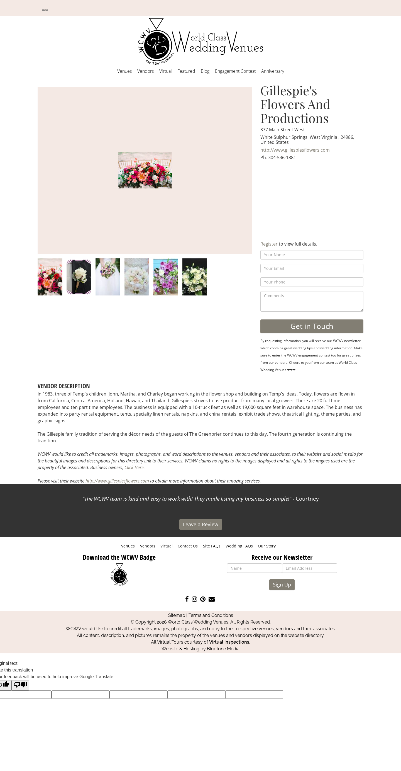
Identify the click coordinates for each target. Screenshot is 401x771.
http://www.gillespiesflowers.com (295, 150)
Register (269, 244)
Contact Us (188, 546)
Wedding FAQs (239, 546)
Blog (205, 71)
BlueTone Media (223, 648)
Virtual (165, 71)
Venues (124, 71)
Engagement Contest (235, 71)
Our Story (267, 546)
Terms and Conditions (211, 615)
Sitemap (176, 615)
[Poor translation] (20, 685)
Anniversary (272, 71)
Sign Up (282, 584)
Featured (186, 71)
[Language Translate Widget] (45, 10)
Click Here (134, 467)
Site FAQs (212, 546)
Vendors (145, 71)
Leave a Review (200, 524)
